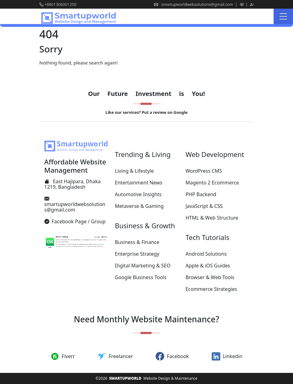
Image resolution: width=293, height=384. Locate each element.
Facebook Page (69, 221)
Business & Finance (137, 242)
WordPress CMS (203, 170)
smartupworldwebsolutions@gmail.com (197, 4)
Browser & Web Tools (209, 277)
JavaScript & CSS (204, 206)
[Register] (252, 4)
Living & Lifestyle (134, 170)
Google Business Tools (141, 277)
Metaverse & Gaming (139, 206)
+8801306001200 (60, 4)
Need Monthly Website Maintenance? (146, 319)
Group (98, 221)
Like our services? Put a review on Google (146, 112)
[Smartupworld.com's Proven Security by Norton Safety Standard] (76, 242)
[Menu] (283, 16)
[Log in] (241, 4)
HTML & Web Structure (211, 217)
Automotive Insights (138, 194)
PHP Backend (200, 194)
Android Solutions (206, 253)
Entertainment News (138, 182)
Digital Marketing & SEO (142, 265)
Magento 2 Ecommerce (212, 182)
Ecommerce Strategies (211, 289)
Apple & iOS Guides (207, 265)
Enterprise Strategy (137, 253)
